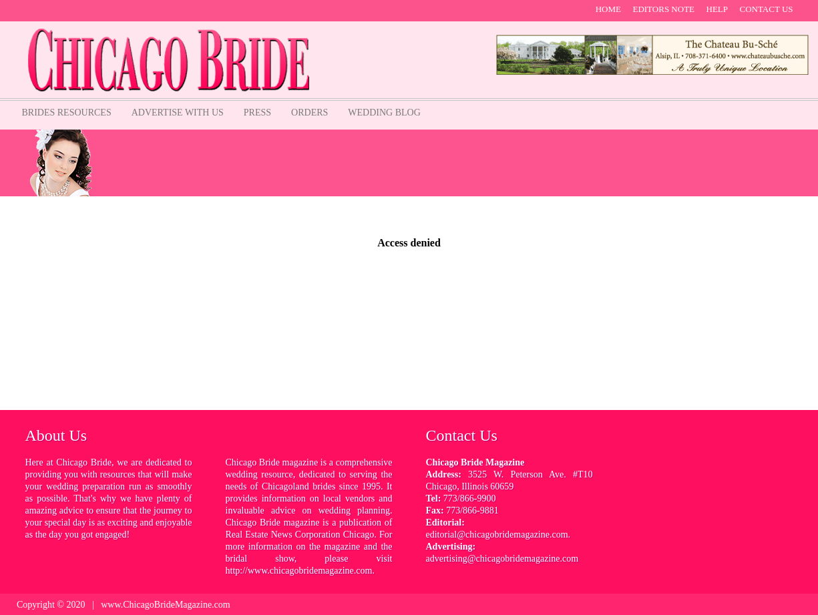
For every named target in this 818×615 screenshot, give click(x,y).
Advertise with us (178, 113)
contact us (766, 9)
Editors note (663, 9)
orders (309, 113)
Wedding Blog (384, 113)
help (717, 9)
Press (257, 113)
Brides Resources (67, 113)
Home (608, 9)
